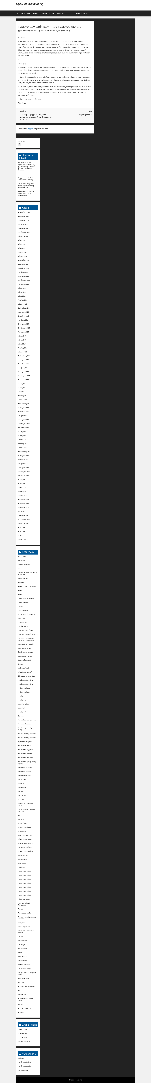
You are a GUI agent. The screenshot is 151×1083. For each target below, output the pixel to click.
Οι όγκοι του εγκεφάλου (25, 851)
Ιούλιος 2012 (22, 479)
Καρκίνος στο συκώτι (24, 746)
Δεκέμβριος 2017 (23, 220)
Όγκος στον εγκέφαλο (25, 847)
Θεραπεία (21, 716)
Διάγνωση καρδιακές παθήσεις (28, 634)
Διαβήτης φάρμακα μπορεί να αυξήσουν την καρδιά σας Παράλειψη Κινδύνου (35, 117)
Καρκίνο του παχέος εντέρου (27, 734)
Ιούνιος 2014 (22, 388)
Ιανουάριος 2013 (23, 456)
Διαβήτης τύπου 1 (23, 626)
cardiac (20, 174)
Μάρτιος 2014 (22, 400)
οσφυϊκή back (84, 115)
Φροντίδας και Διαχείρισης (26, 986)
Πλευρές (20, 909)
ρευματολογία (22, 949)
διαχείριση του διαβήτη (25, 652)
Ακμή (35, 13)
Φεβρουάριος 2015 (24, 356)
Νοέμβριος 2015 (23, 320)
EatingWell (21, 560)
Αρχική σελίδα (23, 13)
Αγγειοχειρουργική (24, 564)
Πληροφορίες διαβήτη (25, 913)
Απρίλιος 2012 (22, 491)
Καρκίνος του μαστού (25, 754)
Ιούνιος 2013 (22, 436)
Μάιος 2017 (21, 248)
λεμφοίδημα (22, 795)
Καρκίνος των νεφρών (25, 767)
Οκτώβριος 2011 (23, 515)
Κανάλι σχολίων (25, 1066)
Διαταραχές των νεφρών (26, 644)
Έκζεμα (20, 664)
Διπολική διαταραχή (24, 660)
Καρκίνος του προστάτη (25, 758)
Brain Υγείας (22, 556)
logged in (31, 129)
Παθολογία (21, 867)
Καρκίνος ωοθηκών (24, 775)
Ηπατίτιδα (21, 696)
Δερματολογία (47, 13)
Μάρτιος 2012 (22, 495)
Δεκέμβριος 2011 (23, 507)
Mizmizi (79, 1080)
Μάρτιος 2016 (22, 304)
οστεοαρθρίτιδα (23, 855)
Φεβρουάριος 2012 (24, 499)
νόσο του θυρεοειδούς (25, 835)
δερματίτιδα (21, 618)
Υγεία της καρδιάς (23, 978)
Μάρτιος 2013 (22, 448)
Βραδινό (20, 606)
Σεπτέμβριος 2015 (24, 328)
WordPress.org (23, 1070)
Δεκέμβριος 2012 (23, 460)
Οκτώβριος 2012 (23, 468)
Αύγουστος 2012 (23, 475)
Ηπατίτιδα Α (22, 700)
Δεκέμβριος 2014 (23, 364)
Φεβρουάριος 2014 (24, 404)
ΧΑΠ (19, 990)
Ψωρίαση (21, 1012)
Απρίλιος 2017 (22, 252)
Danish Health (22, 1029)
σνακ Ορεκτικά (22, 956)
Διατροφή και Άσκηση (25, 648)
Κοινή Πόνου (22, 779)
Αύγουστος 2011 (23, 523)
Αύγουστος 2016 (23, 284)
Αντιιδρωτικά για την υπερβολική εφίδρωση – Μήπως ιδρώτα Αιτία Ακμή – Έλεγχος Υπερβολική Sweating (27, 166)
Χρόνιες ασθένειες (29, 4)
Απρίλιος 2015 (22, 348)
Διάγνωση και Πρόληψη (25, 630)
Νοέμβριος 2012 (23, 464)
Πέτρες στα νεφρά (24, 899)
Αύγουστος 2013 (23, 428)
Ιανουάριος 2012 (23, 503)
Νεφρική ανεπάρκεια (24, 827)
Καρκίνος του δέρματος (25, 750)
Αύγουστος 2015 (23, 332)
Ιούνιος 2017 (22, 244)
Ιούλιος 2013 (22, 432)
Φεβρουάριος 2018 (24, 212)
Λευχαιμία (21, 799)
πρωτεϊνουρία (22, 941)
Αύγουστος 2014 (23, 380)
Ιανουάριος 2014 (23, 408)
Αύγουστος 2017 (23, 236)
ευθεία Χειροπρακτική (25, 672)
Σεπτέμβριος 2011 (24, 519)
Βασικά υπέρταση (23, 602)
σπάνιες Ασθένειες (24, 964)
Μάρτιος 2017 (22, 256)
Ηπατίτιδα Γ (21, 712)
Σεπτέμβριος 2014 (24, 376)
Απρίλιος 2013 (22, 444)
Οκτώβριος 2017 (23, 228)
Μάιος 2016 (21, 296)
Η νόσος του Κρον (24, 692)
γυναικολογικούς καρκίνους (60, 31)
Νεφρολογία (22, 831)
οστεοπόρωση (22, 859)
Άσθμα (20, 590)
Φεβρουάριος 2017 (24, 260)
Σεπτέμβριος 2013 (24, 424)
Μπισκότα (21, 819)
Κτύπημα (21, 783)
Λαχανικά (21, 791)
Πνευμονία (21, 923)
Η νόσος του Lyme (24, 688)
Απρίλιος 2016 (22, 300)
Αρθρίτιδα (21, 582)
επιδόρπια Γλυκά (23, 668)
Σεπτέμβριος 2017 (24, 232)
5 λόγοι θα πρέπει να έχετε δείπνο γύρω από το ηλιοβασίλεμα (26, 193)
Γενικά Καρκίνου (80, 13)
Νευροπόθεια (22, 823)
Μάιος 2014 (21, 392)
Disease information (24, 1041)
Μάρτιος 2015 (22, 352)
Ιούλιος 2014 (22, 384)
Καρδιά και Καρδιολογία (25, 724)
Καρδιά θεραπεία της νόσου (27, 720)
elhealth (43, 31)
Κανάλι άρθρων (24, 1062)
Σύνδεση (21, 1058)
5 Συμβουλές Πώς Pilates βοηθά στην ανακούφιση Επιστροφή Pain (26, 185)
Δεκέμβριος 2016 (23, 268)
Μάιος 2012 (21, 487)
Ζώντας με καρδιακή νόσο (26, 676)
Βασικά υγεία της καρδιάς (26, 598)
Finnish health (22, 1037)
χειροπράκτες (63, 13)
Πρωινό (20, 937)
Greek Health (22, 1033)
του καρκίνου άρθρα (24, 968)
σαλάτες (20, 953)
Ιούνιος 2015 (22, 340)
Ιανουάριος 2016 (23, 312)
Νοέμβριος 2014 (23, 368)
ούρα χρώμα (22, 863)
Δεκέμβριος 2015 (23, 316)
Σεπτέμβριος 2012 (24, 471)
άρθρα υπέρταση (23, 578)
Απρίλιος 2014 (22, 396)
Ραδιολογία (21, 945)
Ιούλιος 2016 (22, 288)
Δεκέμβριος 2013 (23, 412)
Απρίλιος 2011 (22, 539)
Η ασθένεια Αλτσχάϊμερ (25, 680)
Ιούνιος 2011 (22, 531)
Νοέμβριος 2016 (23, 272)
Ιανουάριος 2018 (23, 216)
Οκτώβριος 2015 (23, 324)
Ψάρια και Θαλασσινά (25, 1008)
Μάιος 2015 (21, 344)
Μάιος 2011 (21, 535)
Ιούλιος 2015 (22, 336)
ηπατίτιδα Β (21, 708)
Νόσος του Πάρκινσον (25, 839)
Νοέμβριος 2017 (23, 224)
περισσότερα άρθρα (24, 871)
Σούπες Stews (22, 960)
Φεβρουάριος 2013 (24, 452)
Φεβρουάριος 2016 (24, 308)
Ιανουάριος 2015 (23, 360)
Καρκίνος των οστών (24, 771)
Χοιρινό (20, 1004)
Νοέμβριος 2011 (23, 511)
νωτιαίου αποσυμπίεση (25, 843)
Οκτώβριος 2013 (23, 420)
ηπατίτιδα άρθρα (23, 704)
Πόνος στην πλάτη (24, 927)
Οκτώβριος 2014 (23, 372)
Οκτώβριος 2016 (23, 276)
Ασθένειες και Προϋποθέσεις (27, 586)
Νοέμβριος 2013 (23, 416)
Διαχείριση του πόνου (25, 656)
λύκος (20, 815)
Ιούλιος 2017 (22, 240)
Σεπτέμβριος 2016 (24, 280)
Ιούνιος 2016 (22, 292)
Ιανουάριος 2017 (23, 264)
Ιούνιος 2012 (22, 483)
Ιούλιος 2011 (22, 527)
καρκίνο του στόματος (25, 742)
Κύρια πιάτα (22, 787)
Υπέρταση (21, 982)
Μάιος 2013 (21, 440)
